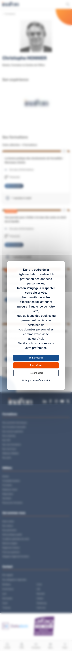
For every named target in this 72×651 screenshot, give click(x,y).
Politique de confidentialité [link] (36, 380)
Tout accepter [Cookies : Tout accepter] (36, 357)
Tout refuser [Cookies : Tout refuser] (36, 365)
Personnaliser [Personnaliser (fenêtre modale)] (36, 373)
